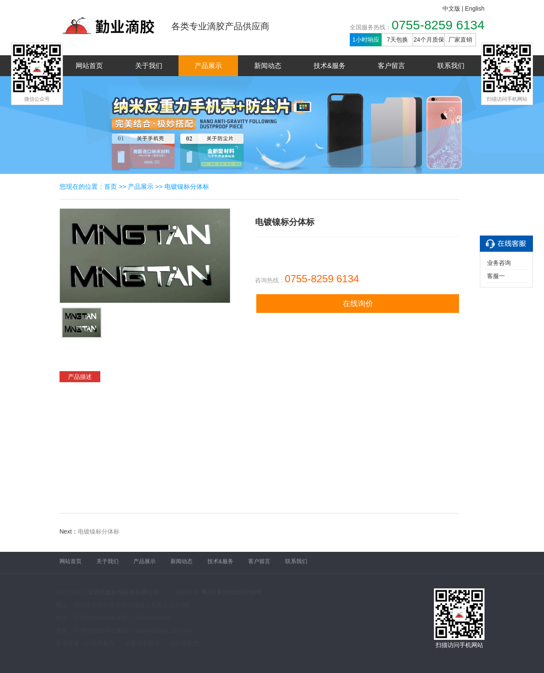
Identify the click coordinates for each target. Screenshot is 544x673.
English (474, 8)
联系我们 (451, 65)
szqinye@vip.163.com (163, 630)
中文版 (451, 8)
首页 (110, 186)
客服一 (496, 276)
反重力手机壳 (142, 643)
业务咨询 (499, 262)
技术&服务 (330, 65)
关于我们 (148, 65)
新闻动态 (267, 65)
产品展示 (208, 65)
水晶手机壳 (184, 643)
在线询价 (358, 303)
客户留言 (391, 65)
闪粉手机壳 (100, 643)
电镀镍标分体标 (186, 186)
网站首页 (89, 65)
